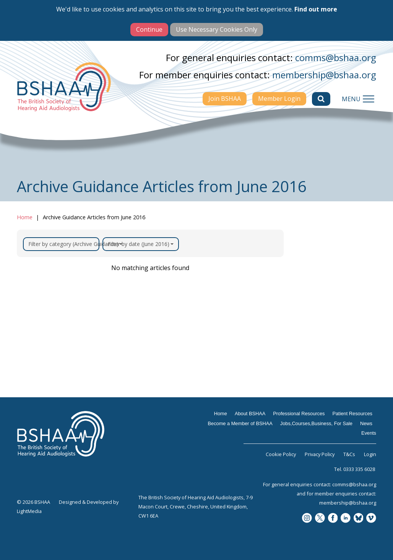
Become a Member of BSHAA (240, 423)
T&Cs (349, 454)
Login (370, 454)
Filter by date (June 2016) (141, 244)
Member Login (279, 98)
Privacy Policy (320, 454)
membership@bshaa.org (324, 74)
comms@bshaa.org (335, 57)
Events (368, 433)
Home (24, 217)
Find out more (315, 9)
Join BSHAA (224, 98)
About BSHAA (250, 413)
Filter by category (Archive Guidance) (63, 244)
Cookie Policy (281, 454)
